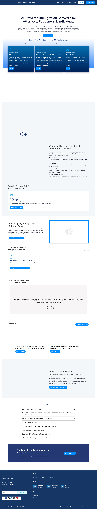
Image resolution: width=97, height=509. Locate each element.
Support (62, 2)
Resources (68, 2)
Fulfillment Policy (69, 506)
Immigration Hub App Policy (79, 506)
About (57, 2)
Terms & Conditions (61, 506)
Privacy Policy (52, 506)
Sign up (81, 2)
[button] (85, 189)
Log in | (75, 2)
